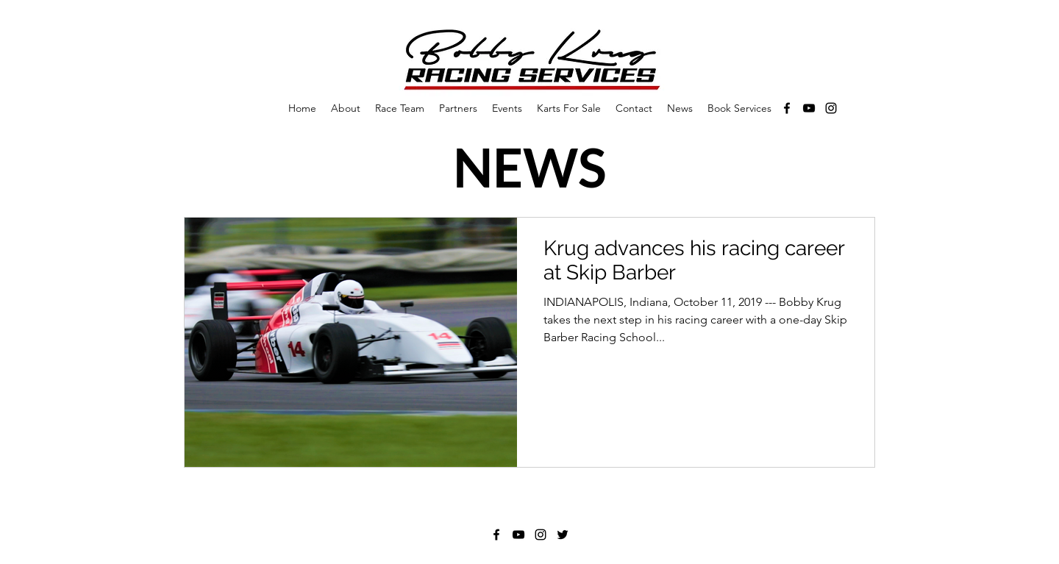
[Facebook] (787, 108)
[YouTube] (809, 108)
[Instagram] (831, 108)
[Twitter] (562, 534)
